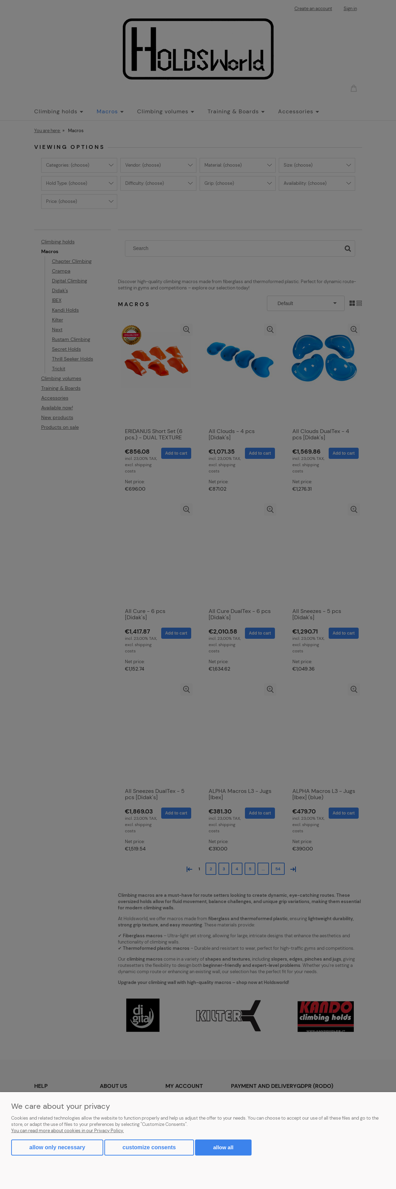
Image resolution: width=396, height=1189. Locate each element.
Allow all (223, 1147)
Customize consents (149, 1147)
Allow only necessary (57, 1147)
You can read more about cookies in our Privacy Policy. (67, 1131)
